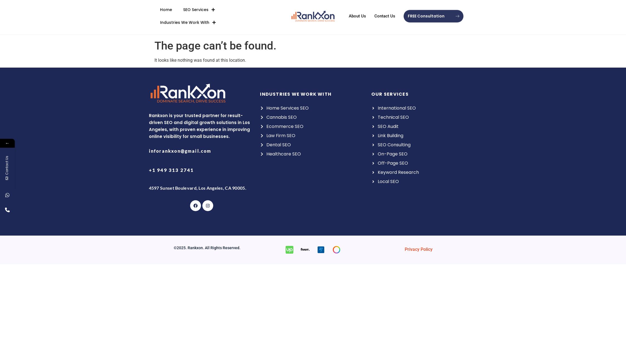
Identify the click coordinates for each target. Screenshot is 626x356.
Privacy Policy (419, 249)
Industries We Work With (188, 15)
